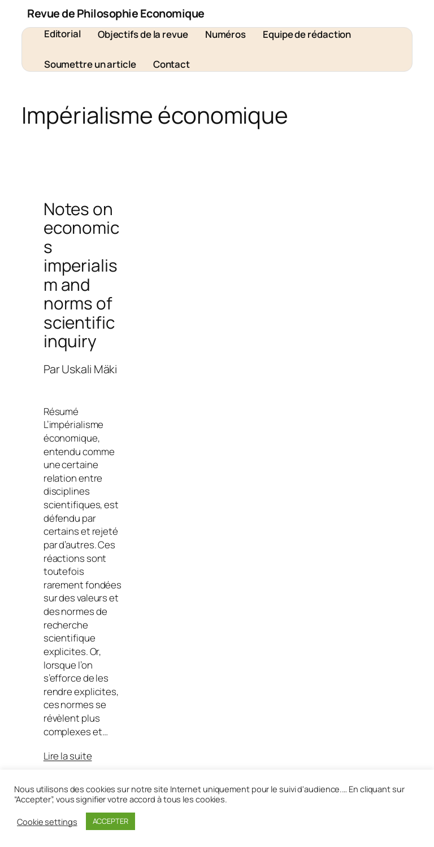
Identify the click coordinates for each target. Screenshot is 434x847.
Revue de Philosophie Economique (116, 13)
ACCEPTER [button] (110, 821)
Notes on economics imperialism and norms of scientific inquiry (81, 275)
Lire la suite (68, 755)
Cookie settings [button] (47, 822)
